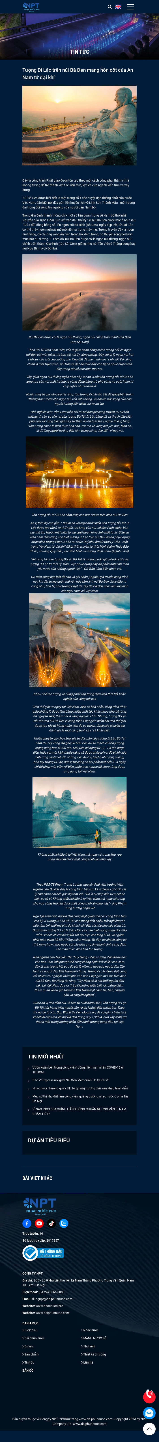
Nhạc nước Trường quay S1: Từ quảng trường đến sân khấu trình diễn (80, 1088)
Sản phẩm (31, 1354)
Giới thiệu (30, 1330)
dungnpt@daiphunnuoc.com (52, 1299)
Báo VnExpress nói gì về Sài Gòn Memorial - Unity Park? (70, 1080)
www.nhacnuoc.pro (49, 1306)
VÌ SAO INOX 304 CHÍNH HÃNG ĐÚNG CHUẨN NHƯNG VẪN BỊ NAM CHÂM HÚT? (79, 1111)
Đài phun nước (34, 1338)
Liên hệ (88, 1362)
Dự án (28, 1346)
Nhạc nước (91, 1330)
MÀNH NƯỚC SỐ (95, 1338)
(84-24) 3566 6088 (51, 1292)
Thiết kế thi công (94, 1354)
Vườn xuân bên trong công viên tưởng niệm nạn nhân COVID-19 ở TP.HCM (77, 1070)
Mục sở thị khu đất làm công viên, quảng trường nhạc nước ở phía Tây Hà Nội (80, 1099)
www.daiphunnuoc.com (52, 1313)
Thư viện (89, 1346)
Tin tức (29, 1362)
